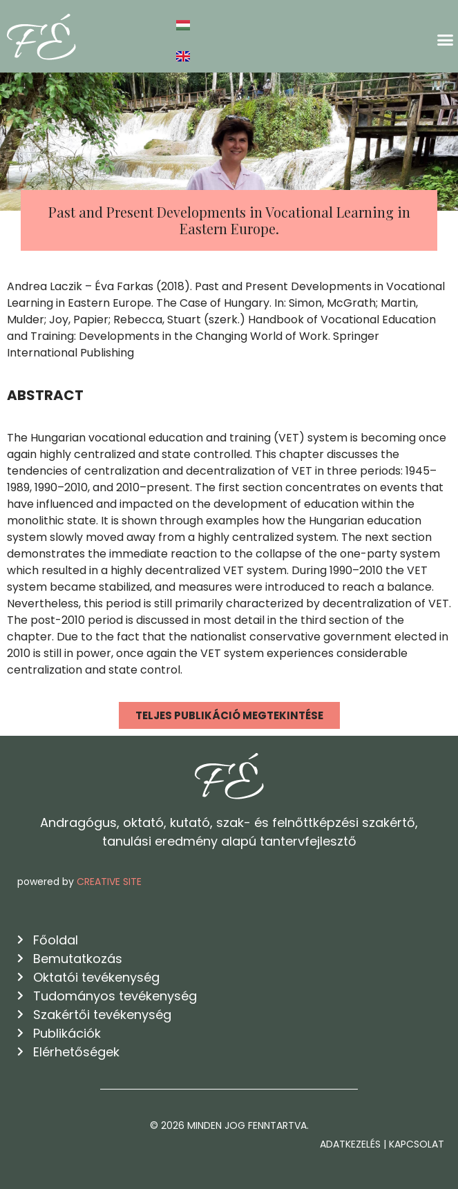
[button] (445, 40)
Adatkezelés (350, 1144)
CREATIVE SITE (109, 881)
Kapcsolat (416, 1144)
